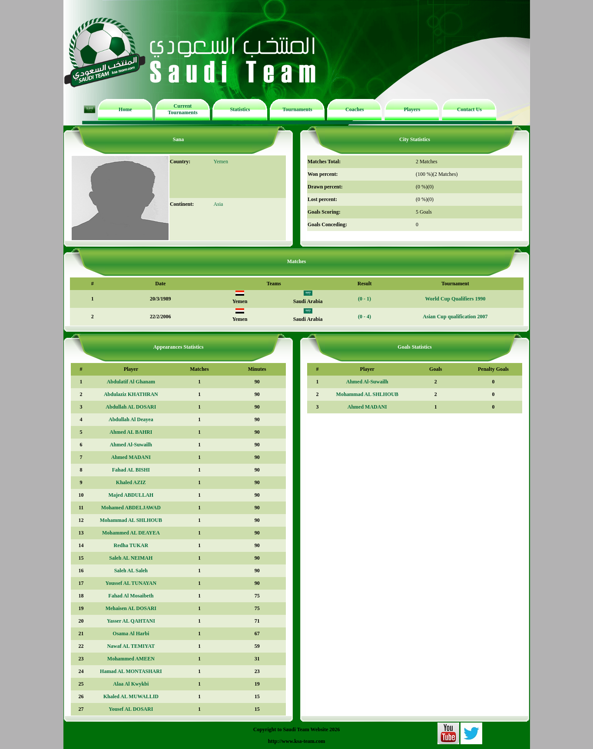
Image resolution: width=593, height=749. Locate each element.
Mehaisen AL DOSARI (131, 608)
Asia (218, 204)
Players (412, 109)
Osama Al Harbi (131, 633)
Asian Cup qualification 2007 (455, 316)
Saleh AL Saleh (131, 571)
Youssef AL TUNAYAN (131, 583)
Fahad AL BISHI (131, 470)
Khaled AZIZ (131, 482)
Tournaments (297, 109)
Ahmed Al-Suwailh (131, 445)
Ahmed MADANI (131, 457)
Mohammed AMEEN (131, 659)
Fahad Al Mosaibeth (130, 596)
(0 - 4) (364, 316)
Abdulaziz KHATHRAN (131, 394)
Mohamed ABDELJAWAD (131, 508)
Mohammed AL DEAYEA (131, 533)
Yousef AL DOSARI (131, 709)
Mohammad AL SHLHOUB (131, 520)
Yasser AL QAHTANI (131, 621)
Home (125, 109)
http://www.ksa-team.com (296, 741)
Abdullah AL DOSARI (131, 407)
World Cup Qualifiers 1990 (455, 299)
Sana (178, 139)
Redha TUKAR (131, 545)
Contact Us (469, 109)
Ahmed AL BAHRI (130, 432)
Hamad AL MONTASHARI (131, 671)
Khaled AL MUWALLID (131, 696)
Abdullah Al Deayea (131, 419)
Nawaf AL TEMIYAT (131, 646)
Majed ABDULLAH (131, 495)
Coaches (354, 109)
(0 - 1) (364, 299)
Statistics (240, 109)
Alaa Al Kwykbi (131, 684)
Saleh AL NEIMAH (130, 558)
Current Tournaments (182, 109)
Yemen (220, 161)
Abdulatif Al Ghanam (131, 382)
